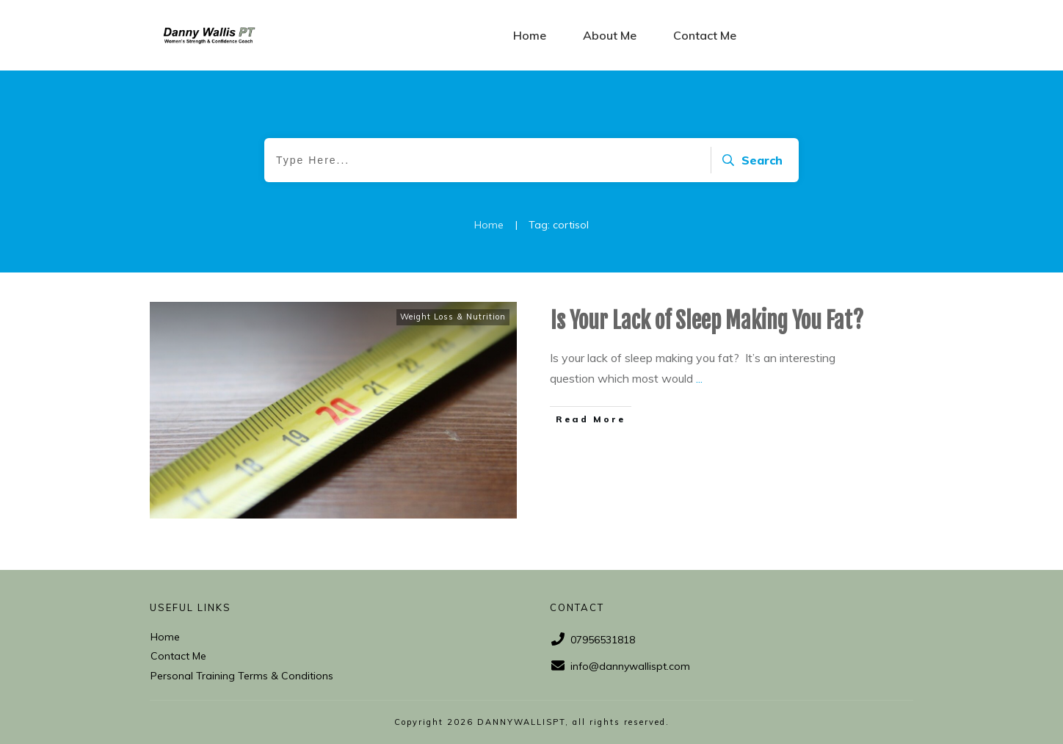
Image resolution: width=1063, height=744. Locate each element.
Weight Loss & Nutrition (453, 316)
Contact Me (178, 655)
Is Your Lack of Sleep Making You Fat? (707, 320)
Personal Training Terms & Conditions (241, 675)
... (699, 378)
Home (165, 636)
